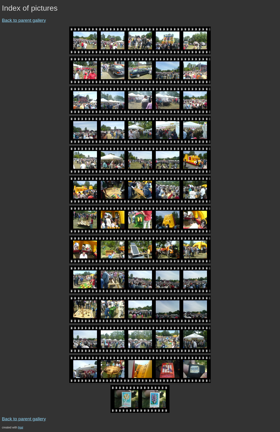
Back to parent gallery (24, 20)
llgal (20, 427)
